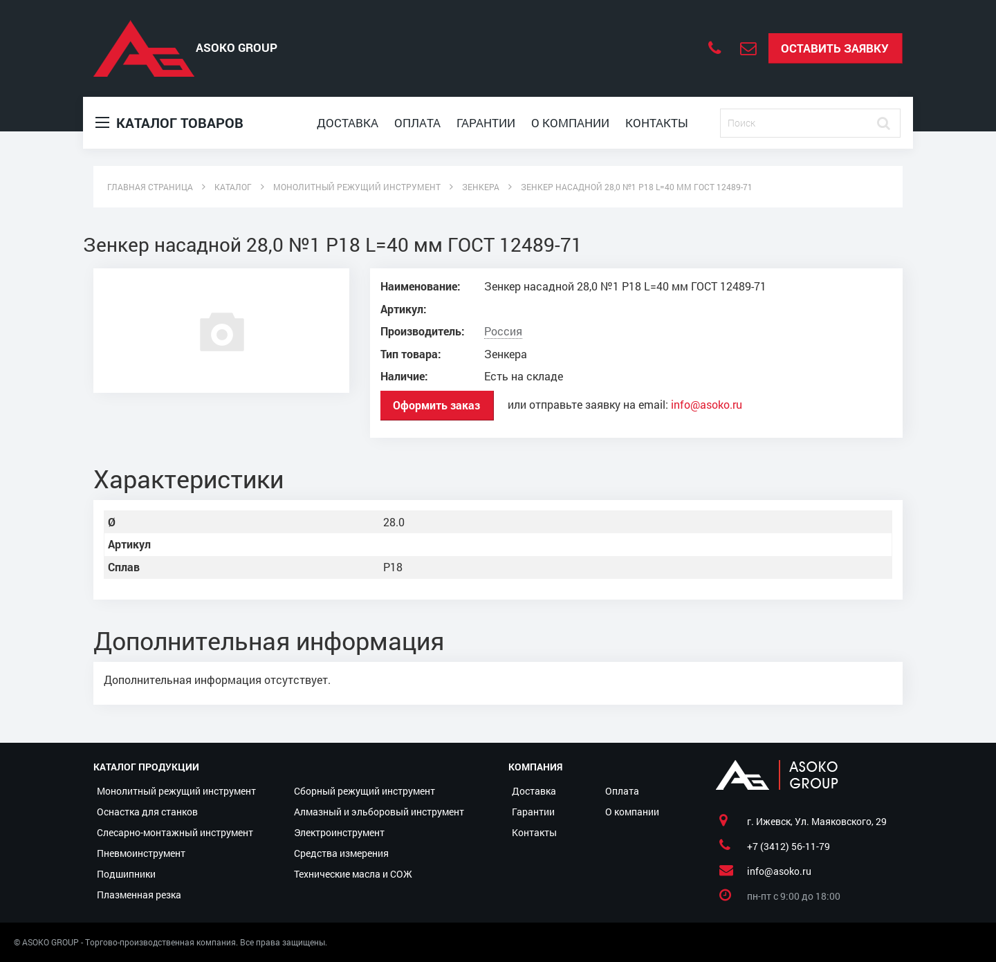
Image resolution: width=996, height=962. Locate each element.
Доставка (347, 123)
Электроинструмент (339, 832)
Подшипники (126, 873)
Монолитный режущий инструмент (176, 790)
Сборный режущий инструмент (364, 790)
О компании (570, 123)
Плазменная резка (139, 894)
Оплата (417, 123)
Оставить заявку (835, 48)
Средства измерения (341, 853)
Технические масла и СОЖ (353, 873)
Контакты (656, 123)
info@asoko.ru (706, 404)
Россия (503, 331)
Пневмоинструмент (141, 853)
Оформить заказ (436, 405)
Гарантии (485, 123)
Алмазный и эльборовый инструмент (379, 811)
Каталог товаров (169, 122)
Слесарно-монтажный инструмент (175, 832)
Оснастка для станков (147, 811)
